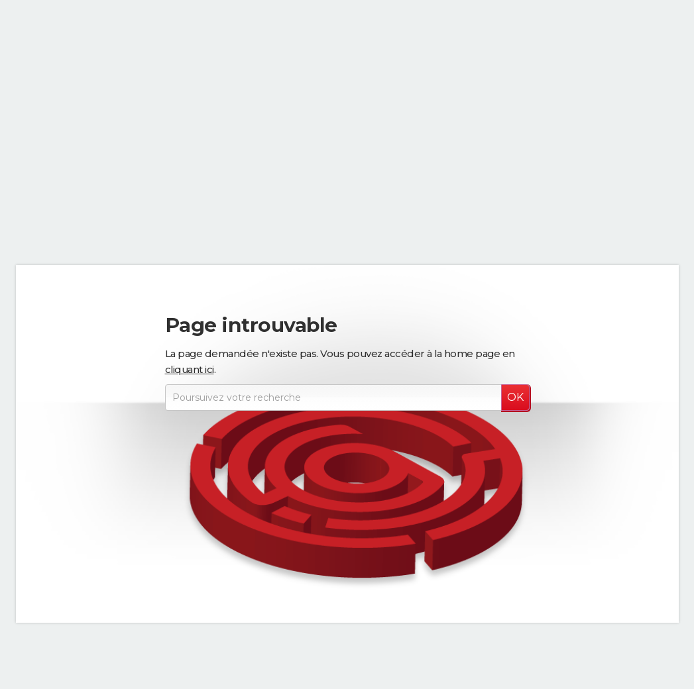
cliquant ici (189, 369)
